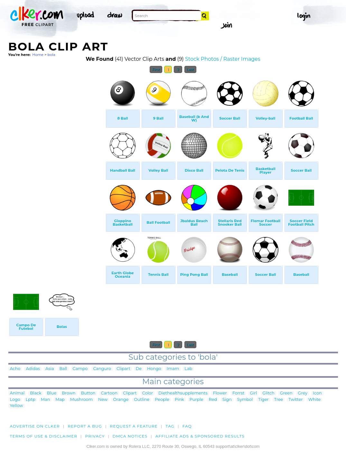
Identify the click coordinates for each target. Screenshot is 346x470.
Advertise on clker (35, 426)
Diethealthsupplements (183, 393)
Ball (63, 369)
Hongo (154, 369)
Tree (278, 400)
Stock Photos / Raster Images (222, 59)
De (139, 369)
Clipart (123, 369)
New (103, 400)
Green (286, 393)
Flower (220, 393)
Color (147, 393)
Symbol (245, 400)
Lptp (30, 400)
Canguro (102, 369)
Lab (188, 369)
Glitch (268, 393)
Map (59, 400)
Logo (15, 400)
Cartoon (109, 393)
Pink (179, 400)
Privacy (95, 436)
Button (88, 393)
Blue (51, 393)
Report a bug (85, 426)
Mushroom (81, 400)
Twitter (295, 400)
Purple (196, 400)
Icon (317, 393)
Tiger (263, 400)
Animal (17, 393)
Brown (68, 393)
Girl (253, 393)
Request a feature (134, 426)
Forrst (238, 393)
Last (190, 69)
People (162, 400)
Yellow (16, 406)
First (156, 69)
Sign (227, 400)
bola (51, 54)
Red (213, 400)
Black (35, 393)
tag (170, 426)
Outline (141, 400)
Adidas (33, 369)
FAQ (187, 426)
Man (45, 400)
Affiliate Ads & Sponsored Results (200, 436)
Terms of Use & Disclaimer (44, 436)
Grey (302, 393)
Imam (173, 369)
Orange (120, 400)
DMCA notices (130, 436)
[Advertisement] (56, 173)
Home (37, 54)
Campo (80, 369)
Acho (15, 369)
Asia (49, 369)
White (314, 400)
